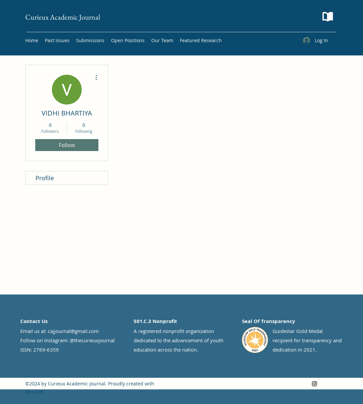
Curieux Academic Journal (62, 17)
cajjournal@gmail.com (73, 331)
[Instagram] (314, 383)
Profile (45, 178)
